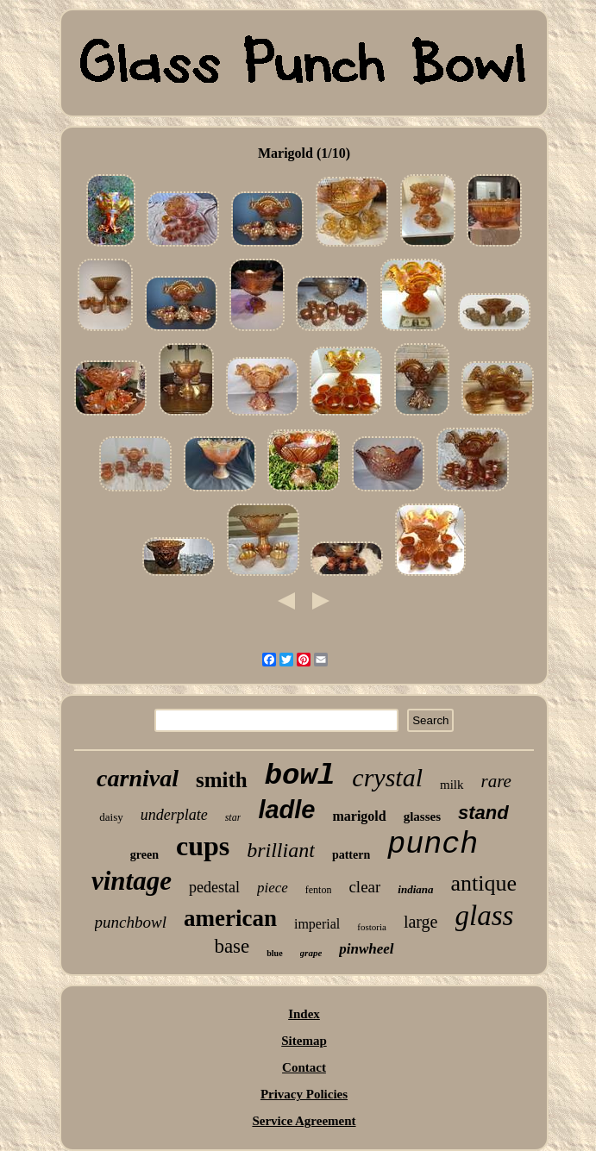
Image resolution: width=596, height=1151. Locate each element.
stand (483, 812)
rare (496, 781)
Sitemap (304, 1041)
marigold (359, 816)
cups (202, 845)
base (231, 946)
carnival (138, 778)
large (421, 921)
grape (311, 953)
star (233, 817)
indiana (415, 889)
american (230, 918)
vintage (131, 881)
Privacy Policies (304, 1094)
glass (484, 915)
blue (274, 953)
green (144, 854)
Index (304, 1014)
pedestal (214, 887)
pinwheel (366, 949)
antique (484, 883)
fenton (318, 890)
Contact (304, 1067)
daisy (110, 816)
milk (452, 784)
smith (222, 779)
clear (364, 887)
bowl (300, 776)
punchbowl (130, 922)
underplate (174, 814)
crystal (387, 777)
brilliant (281, 850)
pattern (351, 854)
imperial (317, 923)
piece (272, 887)
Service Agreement (303, 1121)
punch (432, 845)
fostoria (371, 927)
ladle (286, 809)
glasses (422, 816)
